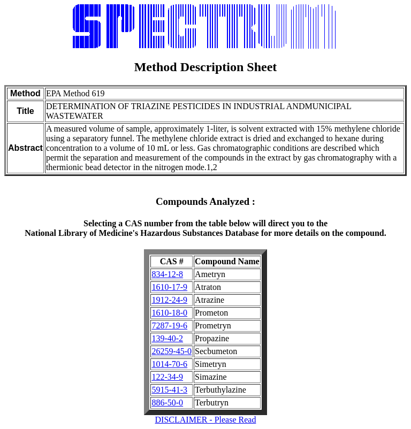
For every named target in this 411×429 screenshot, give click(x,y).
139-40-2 (167, 338)
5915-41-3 (169, 389)
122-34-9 (167, 376)
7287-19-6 (169, 325)
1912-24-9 (169, 299)
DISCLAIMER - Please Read (205, 419)
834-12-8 (167, 274)
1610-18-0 (169, 312)
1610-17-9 (169, 287)
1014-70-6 (169, 364)
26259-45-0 (171, 351)
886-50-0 (167, 402)
